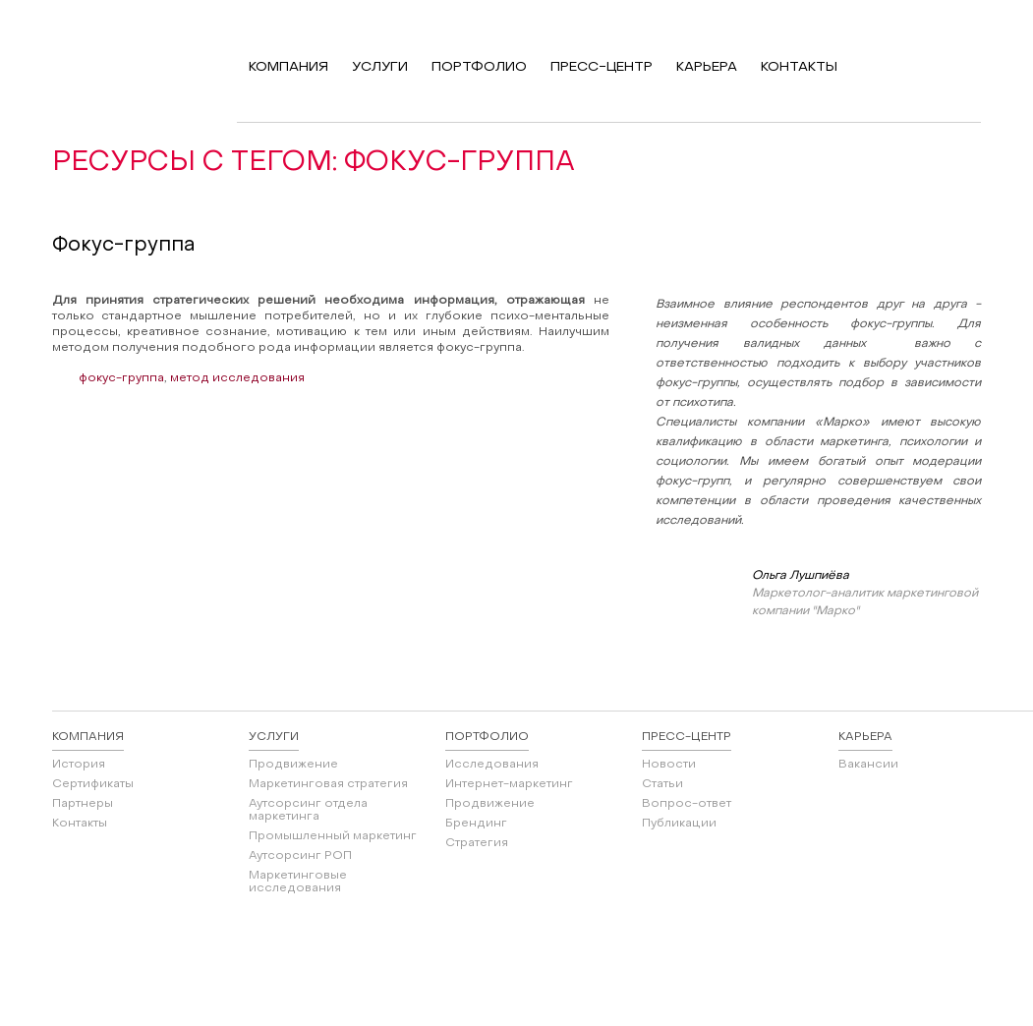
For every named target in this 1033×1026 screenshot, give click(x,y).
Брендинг (476, 823)
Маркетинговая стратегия (328, 784)
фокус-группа (121, 378)
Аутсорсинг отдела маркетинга (308, 810)
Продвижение (293, 764)
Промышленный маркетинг (333, 836)
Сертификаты (93, 784)
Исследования (492, 764)
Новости (669, 764)
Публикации (679, 823)
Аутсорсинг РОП (300, 856)
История (78, 764)
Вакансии (868, 764)
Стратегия (476, 843)
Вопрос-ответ (686, 804)
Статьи (662, 784)
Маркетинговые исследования (298, 882)
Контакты (79, 823)
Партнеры (82, 804)
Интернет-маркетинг (509, 784)
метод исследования (237, 378)
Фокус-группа (123, 246)
